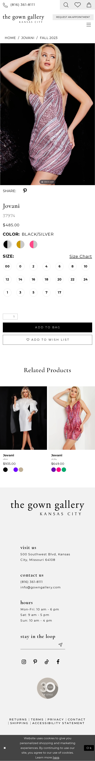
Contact (77, 719)
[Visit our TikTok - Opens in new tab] (46, 661)
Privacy (55, 719)
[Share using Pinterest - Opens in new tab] (24, 190)
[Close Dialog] (4, 748)
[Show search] (66, 5)
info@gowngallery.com (40, 587)
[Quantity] (10, 316)
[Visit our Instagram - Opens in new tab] (23, 661)
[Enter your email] (42, 644)
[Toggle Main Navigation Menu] (89, 24)
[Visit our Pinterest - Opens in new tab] (35, 661)
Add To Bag (47, 327)
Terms (37, 719)
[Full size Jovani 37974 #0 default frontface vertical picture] (47, 114)
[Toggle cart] (89, 5)
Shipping (19, 723)
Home (10, 38)
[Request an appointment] (73, 17)
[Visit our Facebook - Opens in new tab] (58, 661)
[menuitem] (19, 4)
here (56, 757)
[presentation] (23, 418)
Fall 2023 (49, 38)
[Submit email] (60, 644)
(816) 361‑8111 (31, 582)
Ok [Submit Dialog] (89, 748)
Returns (18, 719)
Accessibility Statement (58, 723)
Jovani (27, 38)
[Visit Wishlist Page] (78, 5)
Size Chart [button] (80, 256)
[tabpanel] (47, 114)
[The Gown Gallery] (23, 18)
